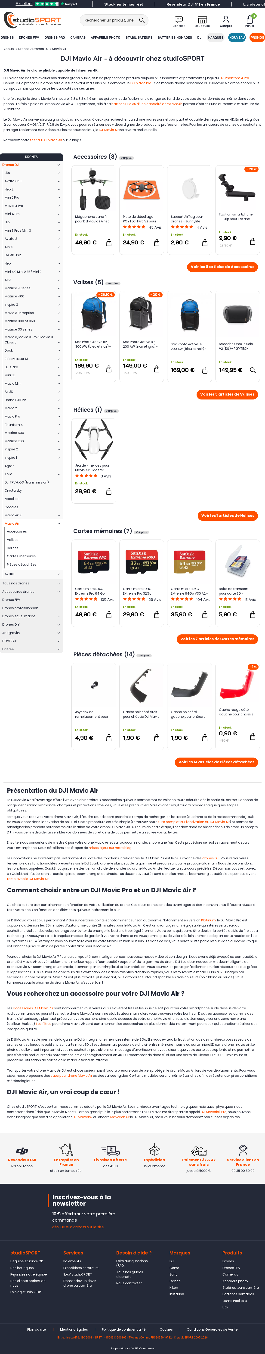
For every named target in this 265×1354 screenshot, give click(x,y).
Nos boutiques (22, 1268)
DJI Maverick (82, 1117)
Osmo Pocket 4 (234, 1300)
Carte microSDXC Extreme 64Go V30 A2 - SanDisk (189, 591)
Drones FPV (29, 37)
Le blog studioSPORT (26, 1292)
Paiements (72, 1261)
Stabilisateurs (139, 37)
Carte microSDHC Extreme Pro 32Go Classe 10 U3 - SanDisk (141, 591)
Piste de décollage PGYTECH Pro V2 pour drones (139, 219)
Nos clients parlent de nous (28, 1283)
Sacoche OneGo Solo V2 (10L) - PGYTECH (236, 346)
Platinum (208, 920)
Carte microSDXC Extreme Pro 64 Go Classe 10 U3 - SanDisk (93, 591)
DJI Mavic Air (109, 130)
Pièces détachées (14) (104, 654)
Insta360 (176, 1294)
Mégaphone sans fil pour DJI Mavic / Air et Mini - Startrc (92, 219)
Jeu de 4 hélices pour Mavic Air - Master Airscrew (92, 467)
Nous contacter (129, 1283)
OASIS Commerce (142, 1348)
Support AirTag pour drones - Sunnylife (187, 219)
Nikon (173, 1287)
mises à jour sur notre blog (110, 847)
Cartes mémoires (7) (103, 531)
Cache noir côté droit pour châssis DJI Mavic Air (141, 714)
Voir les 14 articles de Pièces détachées (216, 762)
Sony (173, 1274)
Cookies (166, 1329)
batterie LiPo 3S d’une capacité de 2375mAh (146, 104)
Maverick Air (119, 1117)
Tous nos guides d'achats (129, 1274)
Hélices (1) (88, 410)
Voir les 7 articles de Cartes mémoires (217, 639)
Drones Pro (55, 37)
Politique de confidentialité (124, 1329)
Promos (257, 37)
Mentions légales (74, 1329)
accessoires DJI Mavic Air (33, 1008)
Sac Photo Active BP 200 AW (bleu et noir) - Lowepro (188, 346)
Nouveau (237, 37)
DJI (199, 37)
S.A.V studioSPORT (77, 1274)
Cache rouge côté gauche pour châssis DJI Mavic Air (236, 712)
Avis (155, 227)
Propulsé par (119, 1348)
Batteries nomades (175, 37)
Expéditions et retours (81, 1268)
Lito (225, 1307)
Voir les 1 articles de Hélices (227, 516)
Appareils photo (105, 37)
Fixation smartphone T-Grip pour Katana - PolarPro (236, 216)
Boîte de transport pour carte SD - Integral (234, 591)
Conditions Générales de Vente (212, 1329)
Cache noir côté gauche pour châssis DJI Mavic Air (188, 714)
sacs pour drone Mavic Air (71, 1075)
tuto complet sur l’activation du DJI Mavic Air (194, 822)
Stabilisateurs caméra (240, 1287)
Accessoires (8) (96, 157)
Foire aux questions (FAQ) (132, 1263)
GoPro (174, 1268)
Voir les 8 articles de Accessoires (222, 267)
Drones (7, 37)
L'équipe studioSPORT (27, 1261)
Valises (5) (89, 282)
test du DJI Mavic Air (46, 140)
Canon (175, 1281)
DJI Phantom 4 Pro (234, 78)
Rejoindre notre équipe (28, 1274)
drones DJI (210, 858)
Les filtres (44, 1023)
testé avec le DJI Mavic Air (28, 879)
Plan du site (36, 1329)
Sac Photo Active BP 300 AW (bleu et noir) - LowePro (93, 344)
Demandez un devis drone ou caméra (79, 1283)
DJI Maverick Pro (213, 1112)
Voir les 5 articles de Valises (227, 394)
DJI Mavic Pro (140, 83)
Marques (215, 37)
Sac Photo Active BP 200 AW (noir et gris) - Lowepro (140, 344)
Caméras (78, 37)
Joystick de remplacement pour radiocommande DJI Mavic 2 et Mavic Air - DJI (92, 714)
